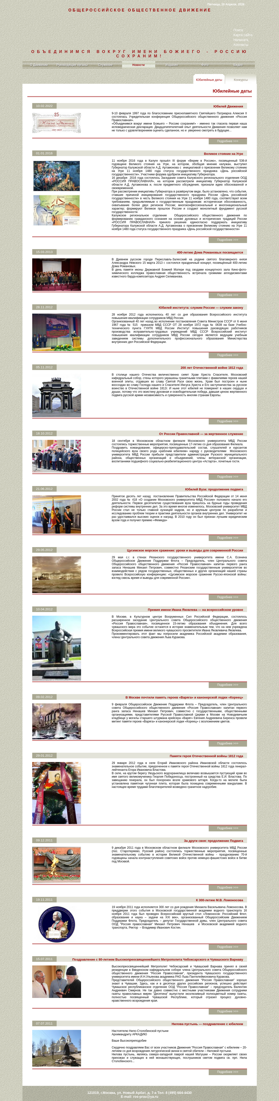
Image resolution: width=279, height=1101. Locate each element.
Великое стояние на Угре (222, 150)
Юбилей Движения (227, 106)
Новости (138, 65)
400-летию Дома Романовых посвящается (209, 240)
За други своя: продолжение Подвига (212, 828)
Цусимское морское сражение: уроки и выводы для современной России (184, 538)
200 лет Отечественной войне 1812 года (211, 355)
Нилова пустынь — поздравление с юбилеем (206, 1008)
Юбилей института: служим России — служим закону (200, 295)
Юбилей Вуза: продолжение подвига (213, 477)
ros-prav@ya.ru (145, 1079)
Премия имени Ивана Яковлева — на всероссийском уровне (194, 597)
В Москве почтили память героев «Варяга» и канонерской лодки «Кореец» (183, 685)
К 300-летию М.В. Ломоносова (218, 888)
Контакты (241, 45)
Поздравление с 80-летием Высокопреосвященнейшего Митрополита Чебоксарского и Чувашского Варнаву (156, 947)
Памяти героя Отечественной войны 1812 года (205, 744)
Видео (238, 65)
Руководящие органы (72, 65)
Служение (105, 65)
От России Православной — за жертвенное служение (200, 421)
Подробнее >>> (227, 137)
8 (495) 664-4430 (178, 1076)
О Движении (39, 65)
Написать (241, 40)
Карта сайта (243, 35)
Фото (204, 65)
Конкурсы (241, 79)
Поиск (238, 30)
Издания (171, 65)
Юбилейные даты (209, 79)
